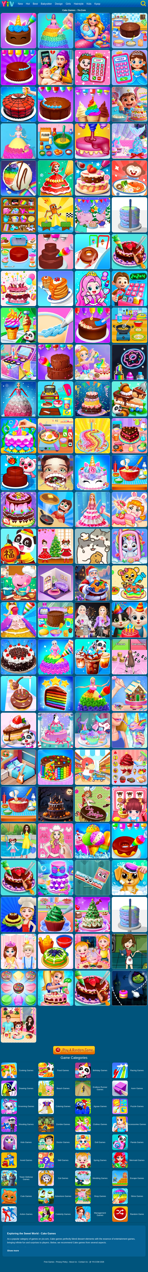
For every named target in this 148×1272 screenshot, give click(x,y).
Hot (28, 3)
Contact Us (83, 1262)
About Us (73, 1262)
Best (35, 3)
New (20, 3)
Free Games (49, 1262)
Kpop (97, 3)
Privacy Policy (62, 1262)
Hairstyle (79, 3)
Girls (68, 3)
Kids (89, 3)
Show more (13, 1250)
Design (59, 3)
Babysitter (46, 3)
